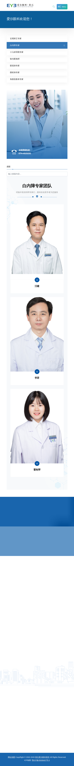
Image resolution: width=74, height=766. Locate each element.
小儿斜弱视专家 (16, 52)
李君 (37, 377)
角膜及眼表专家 (16, 79)
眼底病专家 (15, 66)
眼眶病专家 (15, 72)
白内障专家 (15, 45)
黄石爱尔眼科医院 (42, 757)
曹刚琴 (37, 469)
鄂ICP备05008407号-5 (41, 760)
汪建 (37, 286)
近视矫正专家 (15, 38)
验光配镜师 (15, 59)
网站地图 (11, 757)
